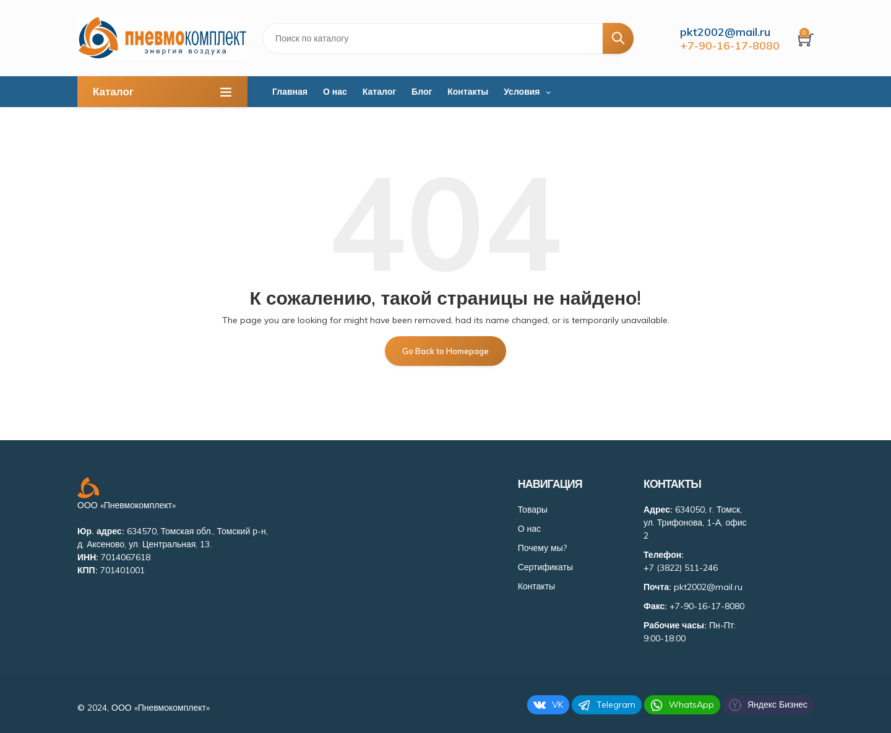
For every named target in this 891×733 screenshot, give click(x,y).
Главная (290, 91)
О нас (335, 91)
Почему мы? (542, 547)
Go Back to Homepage (445, 351)
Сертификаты (545, 567)
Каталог (379, 91)
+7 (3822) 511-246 (681, 567)
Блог (421, 91)
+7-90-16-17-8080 (730, 45)
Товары (533, 509)
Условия (522, 91)
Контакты (467, 91)
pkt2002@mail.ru (725, 32)
